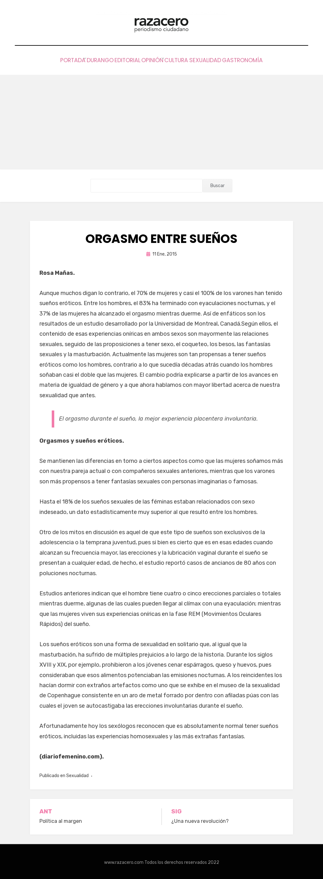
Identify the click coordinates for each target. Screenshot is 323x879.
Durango (85, 59)
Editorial (119, 59)
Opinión (152, 59)
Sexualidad (220, 59)
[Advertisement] (161, 120)
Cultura (184, 59)
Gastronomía (264, 59)
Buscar (217, 184)
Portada (51, 59)
